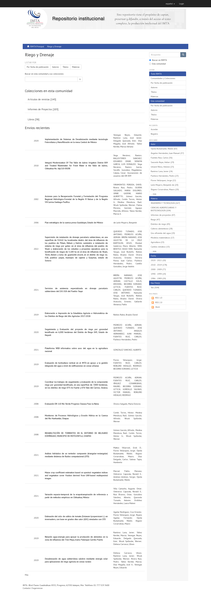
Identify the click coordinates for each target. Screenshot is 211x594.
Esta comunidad (157, 63)
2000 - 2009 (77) (158, 269)
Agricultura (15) (157, 242)
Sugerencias (37, 588)
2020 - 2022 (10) (158, 260)
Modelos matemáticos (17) (162, 237)
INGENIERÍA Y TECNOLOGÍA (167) (165, 203)
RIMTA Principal (37, 46)
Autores (55, 67)
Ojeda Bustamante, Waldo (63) (164, 148)
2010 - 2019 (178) (159, 265)
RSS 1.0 (156, 297)
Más (26, 575)
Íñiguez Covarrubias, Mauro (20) (165, 189)
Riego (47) (155, 219)
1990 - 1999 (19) (158, 274)
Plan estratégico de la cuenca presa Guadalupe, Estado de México (74, 222)
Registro (154, 134)
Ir (80, 79)
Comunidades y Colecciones (163, 78)
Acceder (154, 129)
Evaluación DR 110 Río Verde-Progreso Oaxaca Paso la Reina (72, 404)
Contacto (26, 588)
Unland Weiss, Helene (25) (162, 166)
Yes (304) (155, 287)
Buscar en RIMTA (158, 60)
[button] (170, 3)
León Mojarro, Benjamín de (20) (164, 185)
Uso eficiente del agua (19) (163, 233)
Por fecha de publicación (38, 67)
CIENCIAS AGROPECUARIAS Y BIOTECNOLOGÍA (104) (163, 209)
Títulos (65, 67)
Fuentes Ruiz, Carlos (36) (161, 157)
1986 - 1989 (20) (158, 278)
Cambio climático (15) (160, 246)
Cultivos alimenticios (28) (162, 228)
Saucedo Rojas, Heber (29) (162, 162)
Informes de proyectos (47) (163, 215)
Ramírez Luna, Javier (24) (162, 171)
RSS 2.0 (156, 302)
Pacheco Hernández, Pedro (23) (165, 176)
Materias (76, 67)
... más (153, 194)
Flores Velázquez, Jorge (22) (163, 180)
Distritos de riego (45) (160, 224)
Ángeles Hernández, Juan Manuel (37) (167, 153)
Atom (155, 307)
